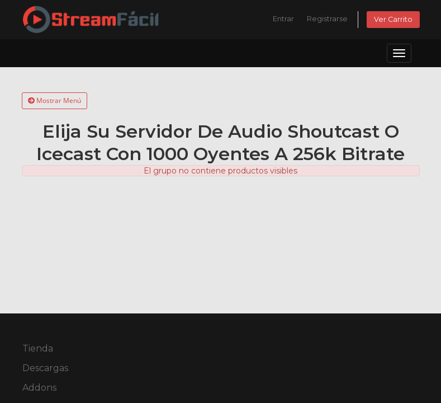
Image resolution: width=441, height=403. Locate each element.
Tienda (37, 348)
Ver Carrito (393, 19)
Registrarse (327, 19)
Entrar (283, 19)
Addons (39, 387)
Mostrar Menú (54, 100)
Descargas (45, 368)
